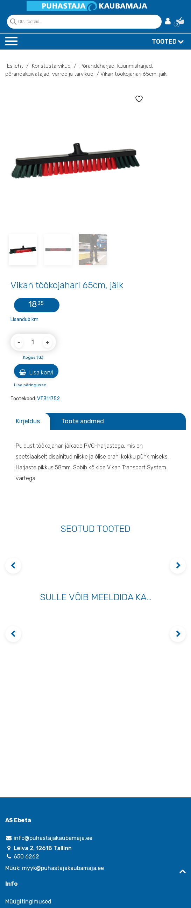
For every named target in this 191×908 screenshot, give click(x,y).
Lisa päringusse (30, 384)
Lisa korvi (36, 372)
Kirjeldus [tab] (27, 421)
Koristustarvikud (51, 66)
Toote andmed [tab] (82, 421)
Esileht (15, 66)
